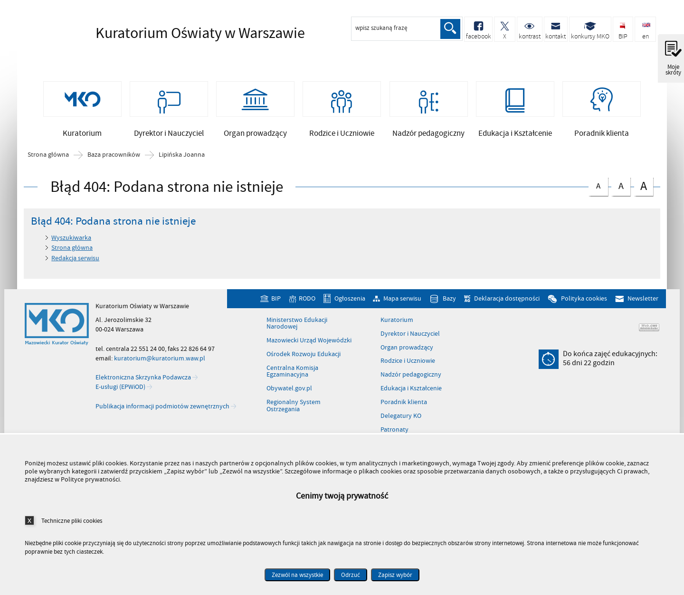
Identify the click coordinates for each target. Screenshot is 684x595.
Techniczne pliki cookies (71, 520)
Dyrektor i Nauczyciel (410, 335)
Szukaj (450, 29)
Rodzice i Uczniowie (407, 363)
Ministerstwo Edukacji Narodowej (296, 325)
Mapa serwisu (402, 300)
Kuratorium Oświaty (171, 33)
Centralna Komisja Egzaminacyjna (292, 373)
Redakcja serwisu (75, 259)
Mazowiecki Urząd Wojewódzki (309, 343)
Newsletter (642, 300)
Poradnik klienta (403, 404)
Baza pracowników (113, 157)
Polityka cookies (584, 300)
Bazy (449, 300)
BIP (276, 300)
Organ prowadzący (406, 349)
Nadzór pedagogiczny (410, 377)
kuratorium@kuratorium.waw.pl (159, 360)
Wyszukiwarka (71, 239)
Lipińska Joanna (182, 157)
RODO (307, 300)
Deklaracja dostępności (507, 300)
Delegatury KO (400, 418)
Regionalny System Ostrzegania (293, 408)
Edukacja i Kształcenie (411, 390)
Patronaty (394, 431)
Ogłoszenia (349, 300)
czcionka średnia (620, 187)
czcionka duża (643, 188)
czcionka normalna (598, 186)
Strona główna (48, 157)
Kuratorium (396, 322)
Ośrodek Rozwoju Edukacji (303, 356)
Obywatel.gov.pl (289, 390)
